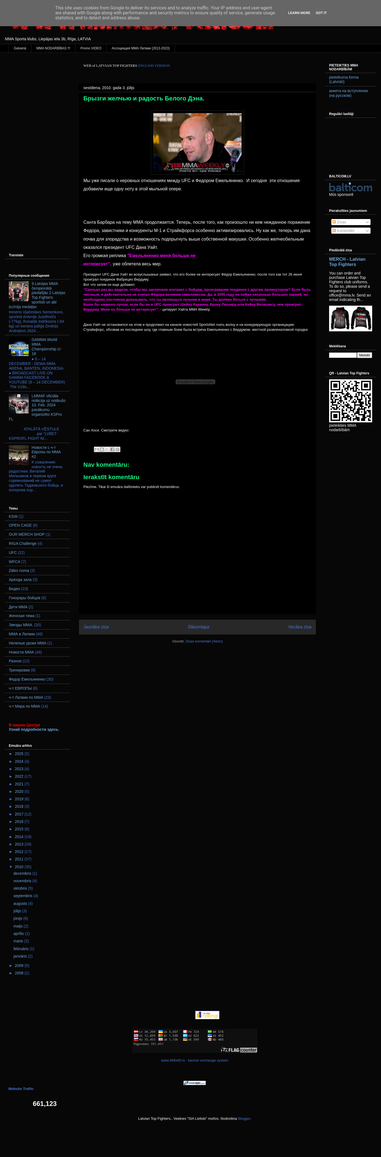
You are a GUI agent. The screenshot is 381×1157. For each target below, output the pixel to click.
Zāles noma (19, 570)
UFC (13, 552)
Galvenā (20, 48)
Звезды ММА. (21, 625)
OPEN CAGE (20, 525)
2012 (20, 851)
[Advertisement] (37, 146)
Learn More (299, 13)
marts (19, 941)
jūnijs (18, 918)
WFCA (14, 561)
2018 (20, 806)
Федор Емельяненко (27, 679)
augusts (21, 903)
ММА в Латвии (22, 634)
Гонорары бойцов (24, 598)
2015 (20, 829)
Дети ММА (18, 607)
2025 (20, 753)
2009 (20, 965)
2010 (20, 867)
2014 (20, 837)
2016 (20, 821)
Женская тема (21, 616)
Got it (321, 13)
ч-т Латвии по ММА (26, 697)
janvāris (21, 956)
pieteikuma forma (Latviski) (344, 79)
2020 (20, 791)
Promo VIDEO (90, 48)
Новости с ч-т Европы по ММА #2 (46, 452)
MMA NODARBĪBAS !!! (53, 48)
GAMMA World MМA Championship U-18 (47, 346)
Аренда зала (20, 579)
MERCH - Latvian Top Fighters (347, 262)
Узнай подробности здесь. (34, 729)
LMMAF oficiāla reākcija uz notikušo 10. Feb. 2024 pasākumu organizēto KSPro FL (37, 407)
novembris (23, 881)
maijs (19, 926)
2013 (20, 844)
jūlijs (18, 911)
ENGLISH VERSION (154, 65)
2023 (20, 769)
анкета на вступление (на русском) (348, 93)
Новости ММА (21, 652)
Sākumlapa (198, 627)
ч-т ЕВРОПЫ (20, 688)
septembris (23, 896)
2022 (20, 776)
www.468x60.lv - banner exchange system (194, 1060)
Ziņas (339, 222)
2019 (20, 799)
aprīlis (19, 933)
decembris (23, 873)
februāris (22, 949)
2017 (20, 814)
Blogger (244, 1118)
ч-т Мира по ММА (24, 706)
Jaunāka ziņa (96, 627)
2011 (20, 859)
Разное (15, 661)
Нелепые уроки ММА (27, 643)
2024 (20, 761)
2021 (20, 784)
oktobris (21, 888)
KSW (13, 516)
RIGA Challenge (22, 543)
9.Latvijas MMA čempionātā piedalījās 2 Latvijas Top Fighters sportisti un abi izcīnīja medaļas (37, 295)
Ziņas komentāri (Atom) (204, 641)
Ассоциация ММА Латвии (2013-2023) (141, 48)
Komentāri (343, 230)
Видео (14, 589)
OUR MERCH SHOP (27, 534)
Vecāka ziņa (299, 627)
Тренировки (19, 670)
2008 (20, 973)
